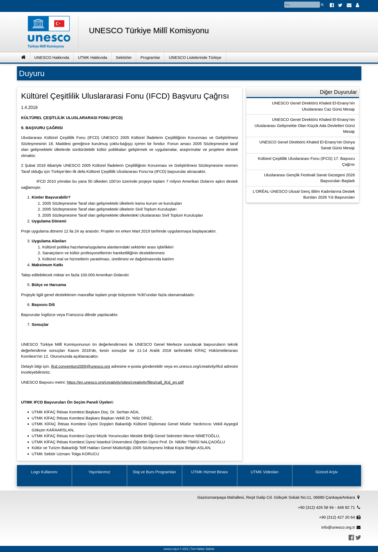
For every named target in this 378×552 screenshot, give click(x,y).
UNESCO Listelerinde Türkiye (195, 57)
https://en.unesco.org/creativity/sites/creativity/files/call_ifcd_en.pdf (125, 382)
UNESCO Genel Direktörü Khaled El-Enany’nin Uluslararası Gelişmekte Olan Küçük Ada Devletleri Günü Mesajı (305, 125)
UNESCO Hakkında (51, 57)
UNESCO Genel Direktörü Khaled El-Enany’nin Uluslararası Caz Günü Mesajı (313, 106)
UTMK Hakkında (92, 57)
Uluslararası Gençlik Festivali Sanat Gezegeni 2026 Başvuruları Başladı (309, 178)
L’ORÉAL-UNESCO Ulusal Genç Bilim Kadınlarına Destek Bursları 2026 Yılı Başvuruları (304, 194)
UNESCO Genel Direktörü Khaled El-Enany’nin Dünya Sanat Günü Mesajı (307, 145)
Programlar (150, 57)
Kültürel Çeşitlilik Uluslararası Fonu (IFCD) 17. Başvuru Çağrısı (306, 161)
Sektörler (124, 57)
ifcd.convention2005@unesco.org (80, 366)
